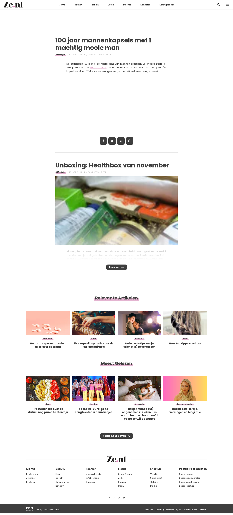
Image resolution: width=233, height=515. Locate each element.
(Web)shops (92, 478)
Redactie (149, 509)
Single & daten (125, 474)
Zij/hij (121, 478)
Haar (58, 474)
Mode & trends (93, 474)
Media (153, 486)
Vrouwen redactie (103, 55)
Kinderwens (32, 474)
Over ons (158, 509)
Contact (202, 509)
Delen (103, 141)
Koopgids (145, 4)
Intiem (121, 486)
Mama (62, 4)
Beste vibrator (186, 474)
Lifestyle (127, 4)
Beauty (78, 4)
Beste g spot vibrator (189, 482)
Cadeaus (90, 482)
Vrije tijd (154, 474)
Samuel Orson (98, 67)
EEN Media (55, 509)
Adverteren (169, 509)
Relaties (122, 482)
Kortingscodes (167, 4)
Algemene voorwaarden (186, 509)
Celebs (154, 482)
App (129, 141)
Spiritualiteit (156, 478)
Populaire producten (193, 469)
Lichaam (60, 486)
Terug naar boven (114, 439)
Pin (121, 141)
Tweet (112, 141)
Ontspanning (62, 482)
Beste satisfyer (186, 486)
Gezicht (59, 478)
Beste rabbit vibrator (189, 478)
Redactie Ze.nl (101, 172)
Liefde (111, 4)
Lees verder (116, 268)
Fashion (95, 4)
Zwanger (30, 478)
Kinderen (30, 482)
